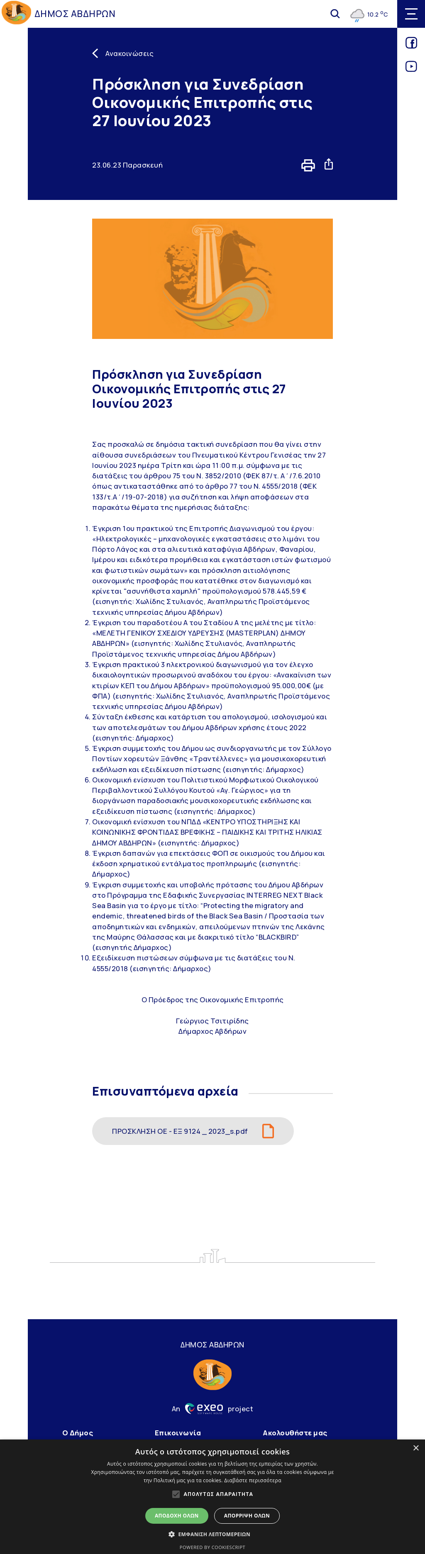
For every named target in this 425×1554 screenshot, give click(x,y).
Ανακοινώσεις (129, 53)
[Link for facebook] (411, 46)
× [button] (416, 1448)
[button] (212, 1534)
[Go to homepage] (16, 14)
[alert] (212, 1497)
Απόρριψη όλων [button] (247, 1515)
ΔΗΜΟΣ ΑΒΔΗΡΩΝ (75, 13)
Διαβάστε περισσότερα (252, 1480)
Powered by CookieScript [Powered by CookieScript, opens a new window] (212, 1547)
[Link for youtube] (411, 69)
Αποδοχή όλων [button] (177, 1515)
